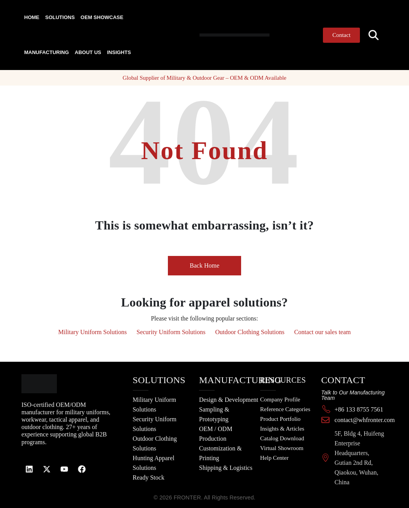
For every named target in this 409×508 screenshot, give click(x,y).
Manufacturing (46, 52)
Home (31, 17)
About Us (88, 52)
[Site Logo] (215, 34)
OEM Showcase (102, 17)
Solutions (60, 17)
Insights (119, 52)
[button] (374, 35)
